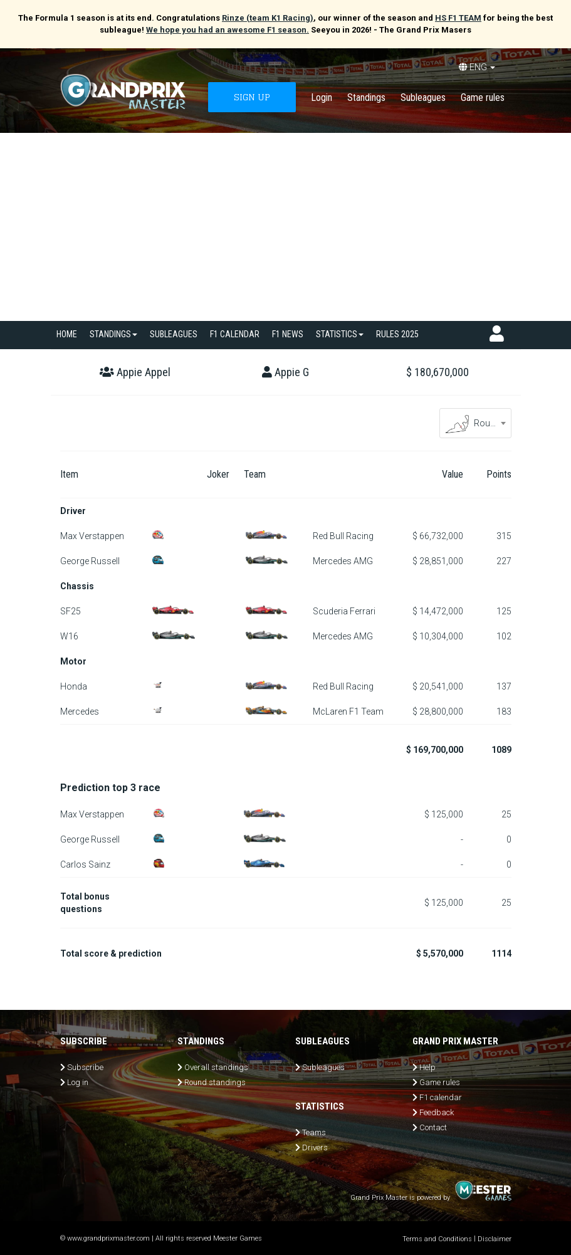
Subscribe (85, 1067)
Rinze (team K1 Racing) (267, 18)
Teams (314, 1132)
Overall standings (216, 1067)
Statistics (340, 334)
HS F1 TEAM (458, 18)
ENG (477, 67)
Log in (77, 1082)
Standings (366, 97)
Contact (433, 1127)
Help (427, 1067)
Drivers (315, 1147)
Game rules (483, 97)
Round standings (215, 1082)
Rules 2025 (397, 334)
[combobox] (475, 423)
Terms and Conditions (437, 1239)
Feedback (436, 1112)
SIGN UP (252, 97)
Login (321, 97)
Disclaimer (494, 1239)
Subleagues (423, 97)
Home (66, 334)
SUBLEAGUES (173, 334)
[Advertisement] (285, 227)
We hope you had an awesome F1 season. (227, 29)
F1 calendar (234, 334)
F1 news (287, 334)
